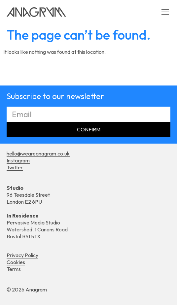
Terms (14, 269)
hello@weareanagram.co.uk (38, 153)
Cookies (16, 262)
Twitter (15, 167)
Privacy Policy (22, 255)
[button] (164, 12)
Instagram (18, 160)
